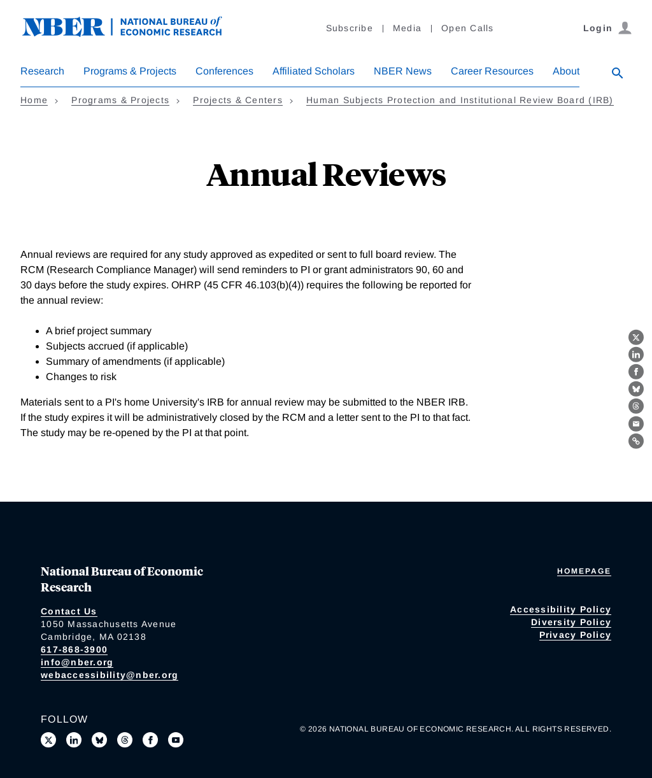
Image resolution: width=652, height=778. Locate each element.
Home (34, 100)
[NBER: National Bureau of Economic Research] (132, 33)
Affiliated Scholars (314, 71)
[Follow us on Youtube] (175, 739)
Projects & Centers (238, 100)
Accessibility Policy (560, 609)
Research (42, 71)
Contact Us (69, 611)
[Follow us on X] (48, 739)
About (566, 71)
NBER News (403, 71)
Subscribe (349, 28)
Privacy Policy (575, 635)
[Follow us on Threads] (124, 739)
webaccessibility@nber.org (109, 675)
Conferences (224, 71)
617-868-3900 (74, 649)
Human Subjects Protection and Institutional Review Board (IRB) (460, 100)
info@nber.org (77, 662)
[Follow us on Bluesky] (99, 739)
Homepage (584, 571)
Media (407, 28)
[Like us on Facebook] (150, 739)
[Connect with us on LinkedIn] (74, 739)
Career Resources (492, 71)
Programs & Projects (129, 71)
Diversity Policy (571, 622)
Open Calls (467, 28)
